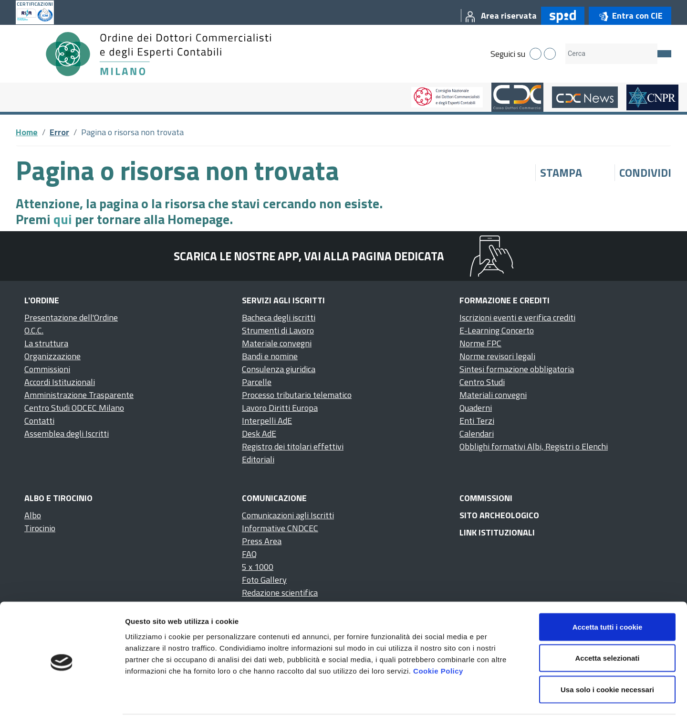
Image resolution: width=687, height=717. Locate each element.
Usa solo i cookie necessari (607, 654)
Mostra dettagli (502, 698)
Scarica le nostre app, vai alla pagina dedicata (309, 256)
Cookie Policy (438, 635)
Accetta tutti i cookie (607, 592)
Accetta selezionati (607, 623)
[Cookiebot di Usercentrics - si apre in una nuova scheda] (62, 698)
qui (62, 219)
